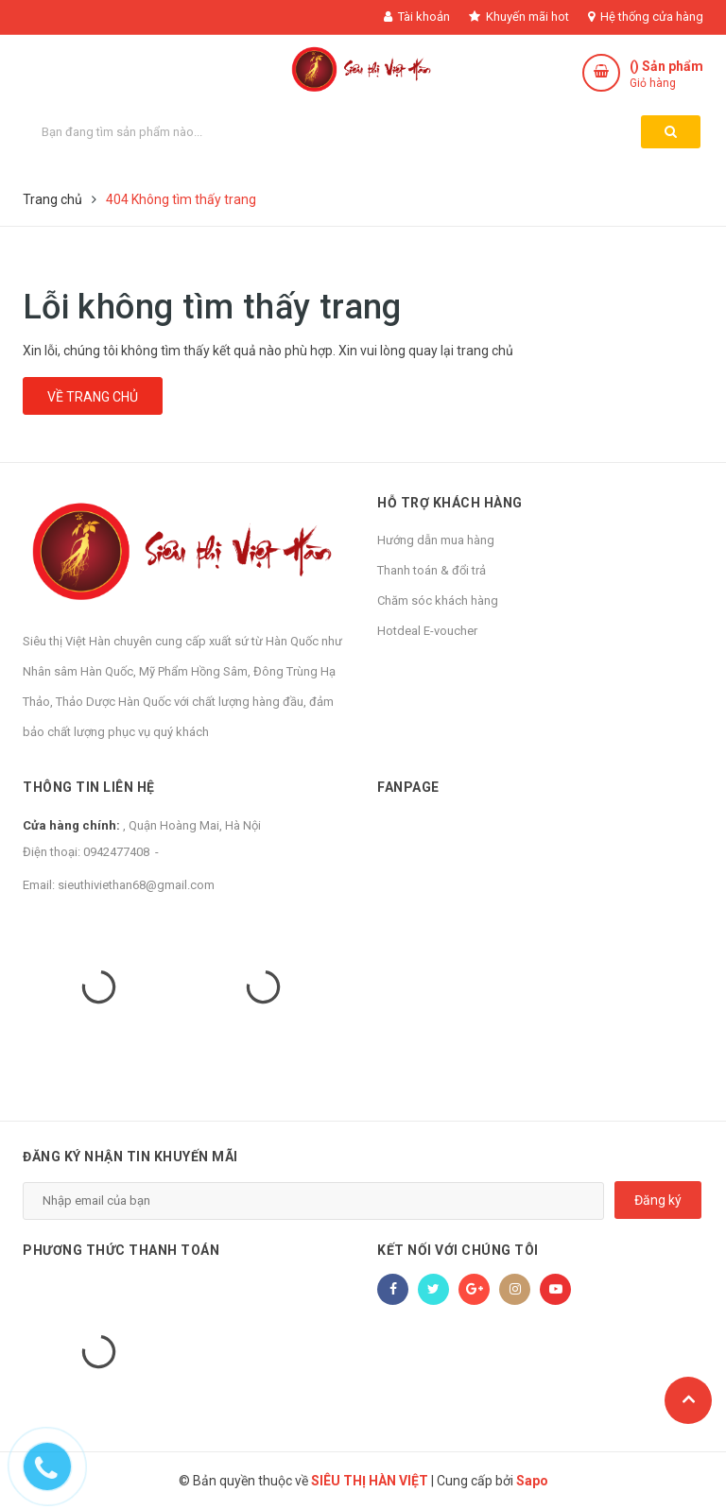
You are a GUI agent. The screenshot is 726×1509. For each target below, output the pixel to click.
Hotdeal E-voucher (427, 631)
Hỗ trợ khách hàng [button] (450, 502)
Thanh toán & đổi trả (431, 570)
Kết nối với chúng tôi (458, 1250)
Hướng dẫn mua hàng (435, 540)
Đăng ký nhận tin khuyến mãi (130, 1156)
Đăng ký (658, 1200)
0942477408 (116, 852)
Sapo (532, 1480)
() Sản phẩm (666, 75)
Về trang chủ (92, 396)
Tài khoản (417, 16)
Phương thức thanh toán (121, 1250)
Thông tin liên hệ (89, 787)
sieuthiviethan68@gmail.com (136, 885)
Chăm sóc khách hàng (437, 600)
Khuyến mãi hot (519, 16)
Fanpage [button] (408, 787)
